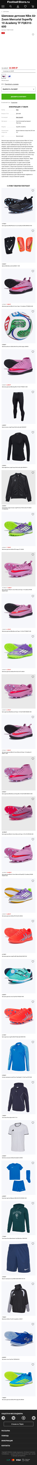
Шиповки (5, 11)
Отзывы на (20, 1424)
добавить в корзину (18, 96)
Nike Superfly (19, 117)
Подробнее (14, 102)
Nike (17, 110)
